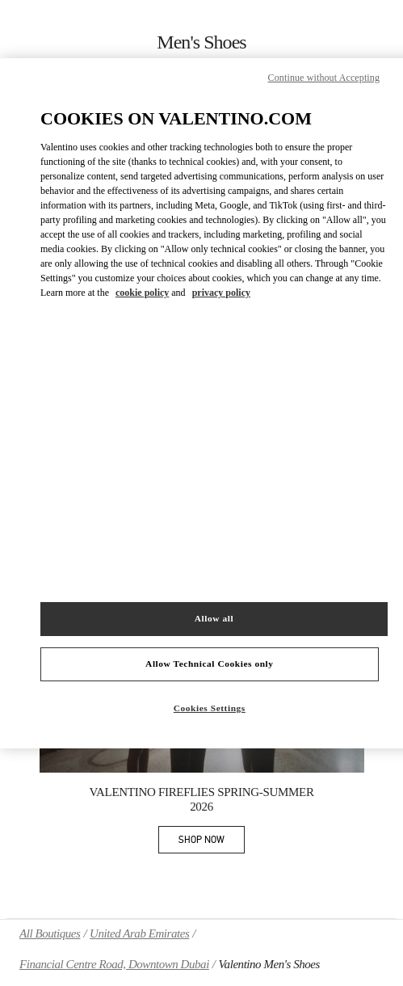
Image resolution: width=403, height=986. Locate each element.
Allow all (214, 618)
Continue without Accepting (324, 77)
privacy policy (221, 292)
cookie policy (142, 292)
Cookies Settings (210, 708)
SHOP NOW (211, 842)
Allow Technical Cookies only (209, 663)
